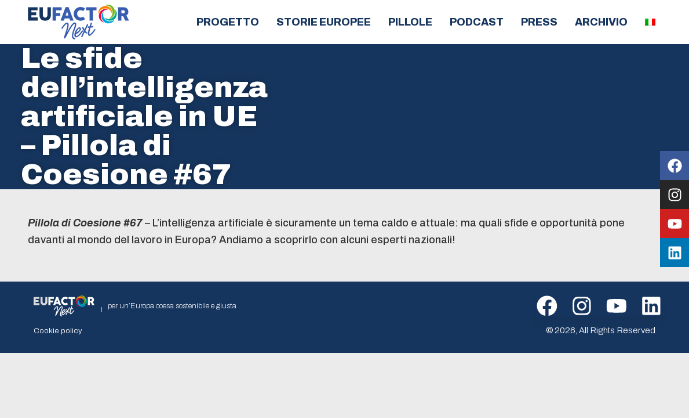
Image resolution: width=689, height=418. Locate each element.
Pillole (410, 22)
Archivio (601, 22)
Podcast (477, 22)
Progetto (227, 22)
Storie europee (323, 22)
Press (539, 22)
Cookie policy (56, 330)
